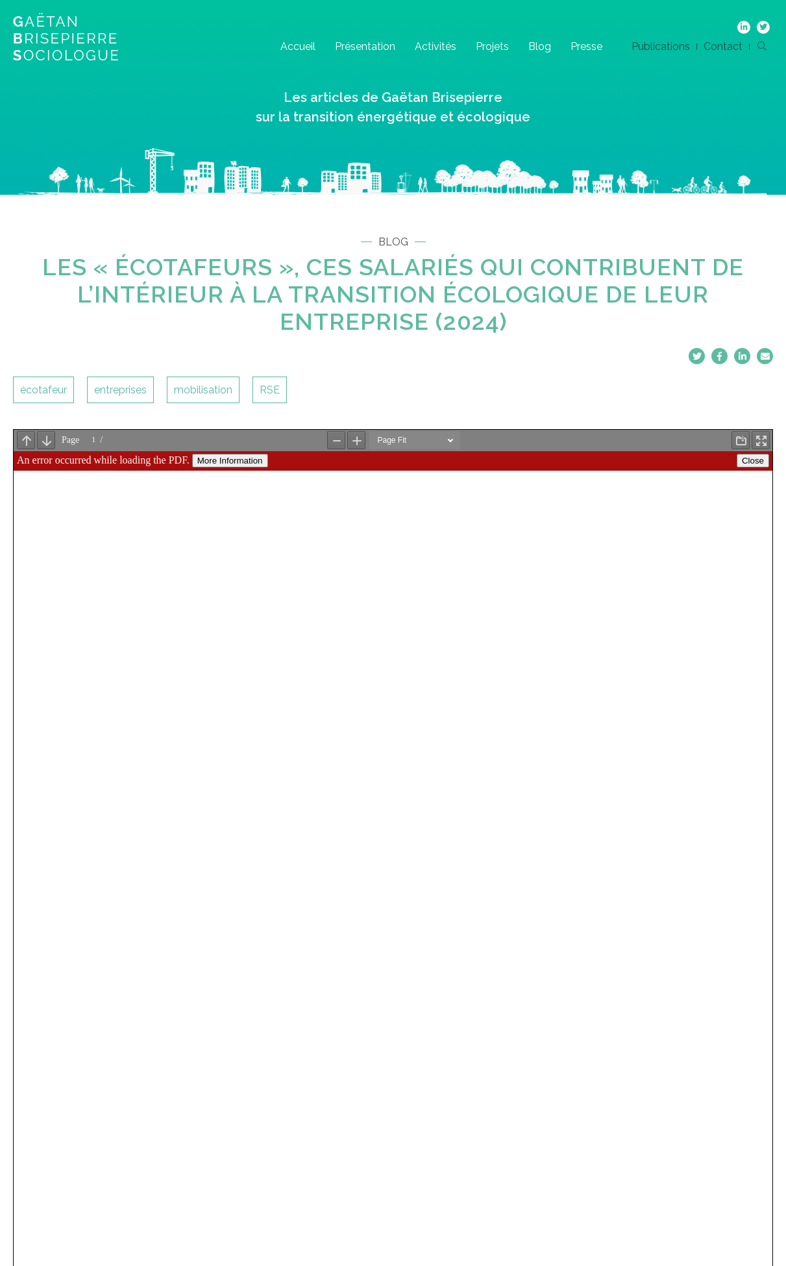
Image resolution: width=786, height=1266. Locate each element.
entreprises (120, 390)
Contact (723, 46)
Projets (492, 46)
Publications (661, 46)
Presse (586, 46)
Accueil (297, 46)
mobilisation (203, 390)
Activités (435, 46)
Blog (539, 46)
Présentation (365, 46)
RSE (270, 390)
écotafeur (43, 390)
